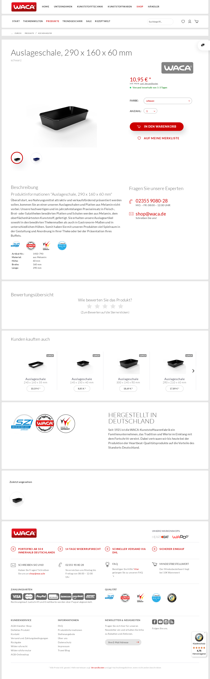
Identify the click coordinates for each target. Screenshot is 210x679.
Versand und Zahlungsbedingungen (29, 638)
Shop (140, 6)
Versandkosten (98, 667)
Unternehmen (63, 6)
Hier (136, 569)
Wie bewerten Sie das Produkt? (105, 305)
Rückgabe (16, 642)
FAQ (60, 625)
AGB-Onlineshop (20, 654)
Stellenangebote (66, 634)
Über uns (62, 638)
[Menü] (205, 633)
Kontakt (15, 634)
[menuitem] (16, 21)
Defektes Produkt (20, 630)
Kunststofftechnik (90, 6)
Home (45, 6)
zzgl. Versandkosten (149, 83)
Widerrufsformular (21, 650)
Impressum (64, 646)
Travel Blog (64, 650)
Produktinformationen (70, 630)
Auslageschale (35, 380)
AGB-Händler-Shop (21, 625)
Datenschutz (64, 642)
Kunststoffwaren (120, 6)
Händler (153, 6)
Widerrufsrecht (19, 646)
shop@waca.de (37, 573)
